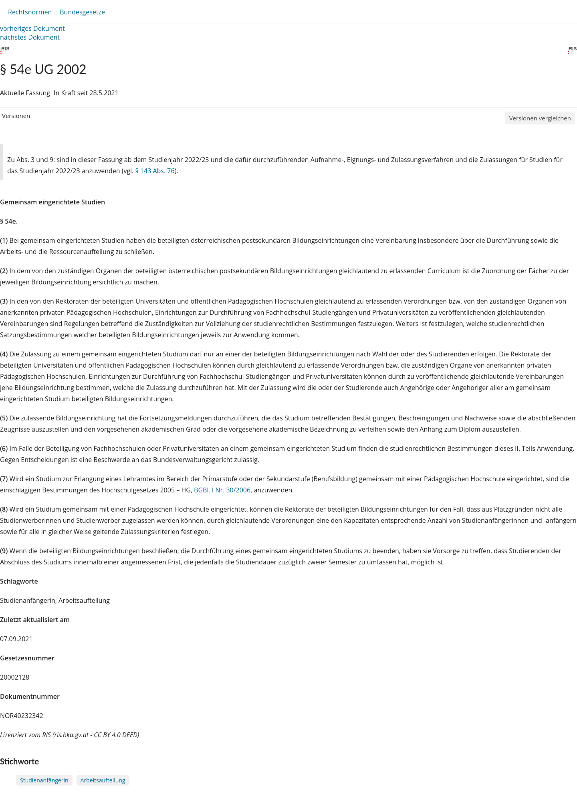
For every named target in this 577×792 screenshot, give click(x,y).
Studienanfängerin (44, 780)
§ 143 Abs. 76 (154, 170)
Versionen (16, 116)
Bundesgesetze (82, 12)
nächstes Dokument (30, 37)
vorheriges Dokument (32, 28)
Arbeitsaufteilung (103, 780)
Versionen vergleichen (540, 118)
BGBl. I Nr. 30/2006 (222, 490)
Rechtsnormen (30, 12)
